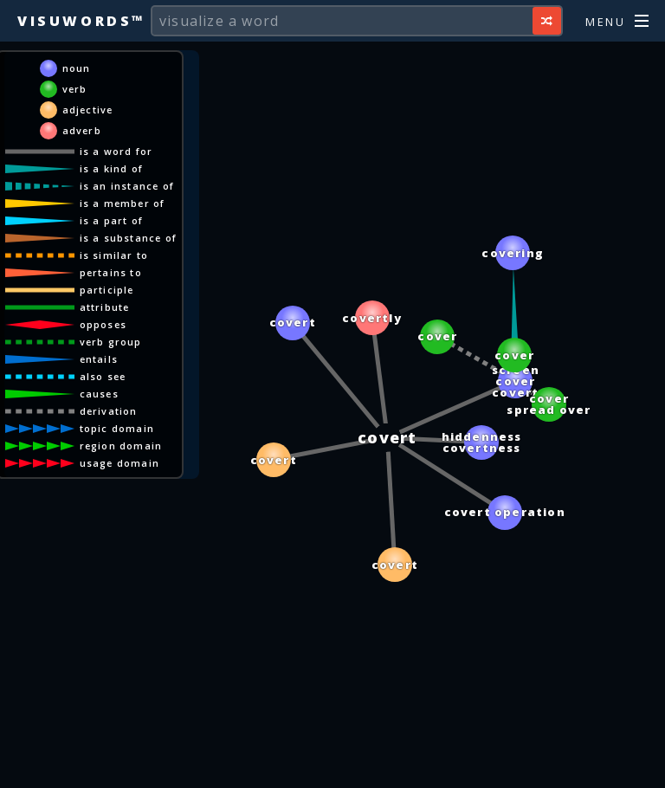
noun (76, 67)
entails (99, 358)
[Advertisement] (332, 766)
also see (103, 376)
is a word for (116, 151)
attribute (105, 306)
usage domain (119, 462)
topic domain (117, 428)
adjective (87, 109)
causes (99, 393)
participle (107, 289)
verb (74, 88)
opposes (103, 324)
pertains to (111, 272)
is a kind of (111, 168)
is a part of (111, 220)
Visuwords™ (81, 20)
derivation (109, 410)
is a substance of (128, 237)
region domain (121, 445)
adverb (81, 130)
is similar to (114, 255)
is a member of (122, 203)
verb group (111, 341)
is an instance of (127, 185)
